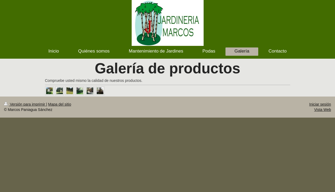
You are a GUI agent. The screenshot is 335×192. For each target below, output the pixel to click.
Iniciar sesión (320, 104)
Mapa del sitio (59, 104)
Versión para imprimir (25, 104)
